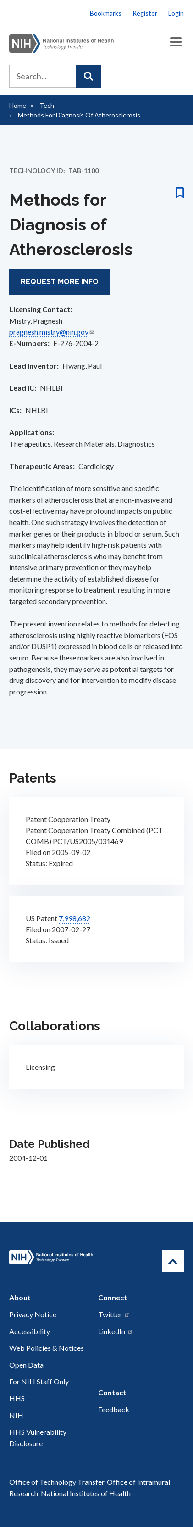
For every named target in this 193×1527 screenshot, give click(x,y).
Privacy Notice (32, 1314)
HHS (17, 1398)
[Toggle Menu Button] (176, 42)
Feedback (113, 1409)
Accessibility (29, 1331)
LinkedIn (115, 1331)
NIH (16, 1415)
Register (144, 13)
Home (17, 105)
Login (176, 13)
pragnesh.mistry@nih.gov (52, 331)
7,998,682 (74, 918)
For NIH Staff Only (39, 1381)
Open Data (26, 1364)
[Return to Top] (173, 1261)
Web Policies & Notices (46, 1347)
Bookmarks (105, 13)
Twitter (114, 1314)
